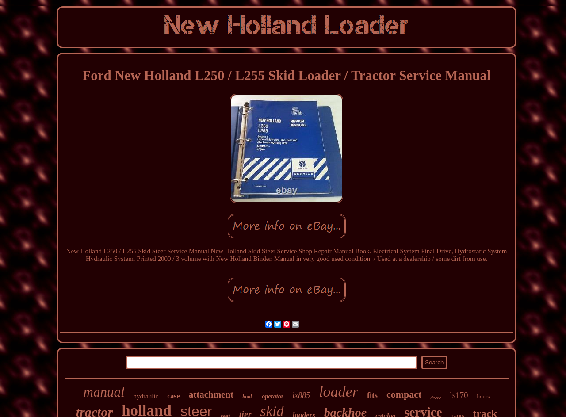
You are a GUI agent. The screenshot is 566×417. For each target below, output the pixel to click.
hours (483, 396)
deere (435, 397)
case (173, 396)
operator (272, 396)
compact (403, 394)
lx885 (301, 395)
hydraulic (146, 396)
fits (372, 395)
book (247, 397)
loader (338, 391)
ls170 (459, 395)
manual (104, 392)
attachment (211, 394)
